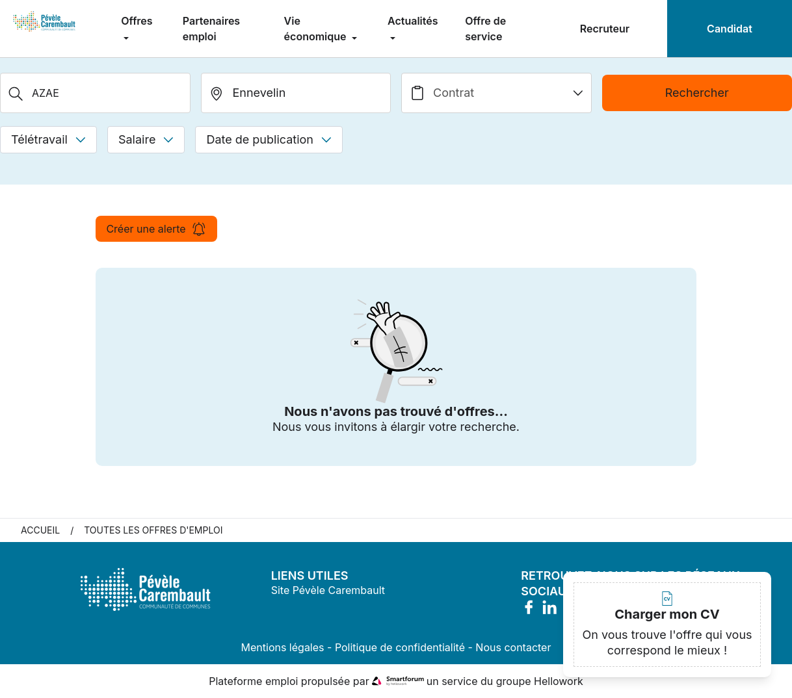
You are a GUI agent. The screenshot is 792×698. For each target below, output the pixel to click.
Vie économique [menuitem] (316, 28)
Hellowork (558, 681)
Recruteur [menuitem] (604, 28)
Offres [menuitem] (136, 20)
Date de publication (269, 139)
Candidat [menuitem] (729, 28)
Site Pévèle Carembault (328, 590)
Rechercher (697, 92)
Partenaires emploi (211, 28)
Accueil (40, 530)
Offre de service (485, 28)
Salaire (146, 139)
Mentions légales (282, 647)
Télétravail (48, 139)
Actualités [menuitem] (413, 20)
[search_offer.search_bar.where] (296, 93)
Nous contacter (513, 647)
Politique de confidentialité (400, 647)
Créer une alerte (156, 229)
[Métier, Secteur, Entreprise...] (95, 93)
